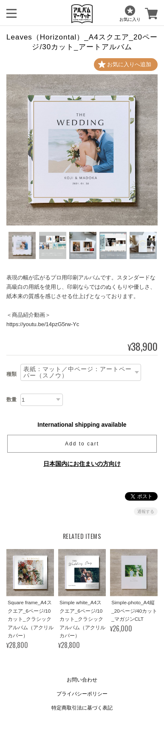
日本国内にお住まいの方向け (82, 463)
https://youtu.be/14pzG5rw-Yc (42, 324)
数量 (11, 400)
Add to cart (82, 444)
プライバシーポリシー (82, 694)
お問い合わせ (82, 680)
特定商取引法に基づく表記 (82, 708)
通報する (145, 511)
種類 (11, 374)
